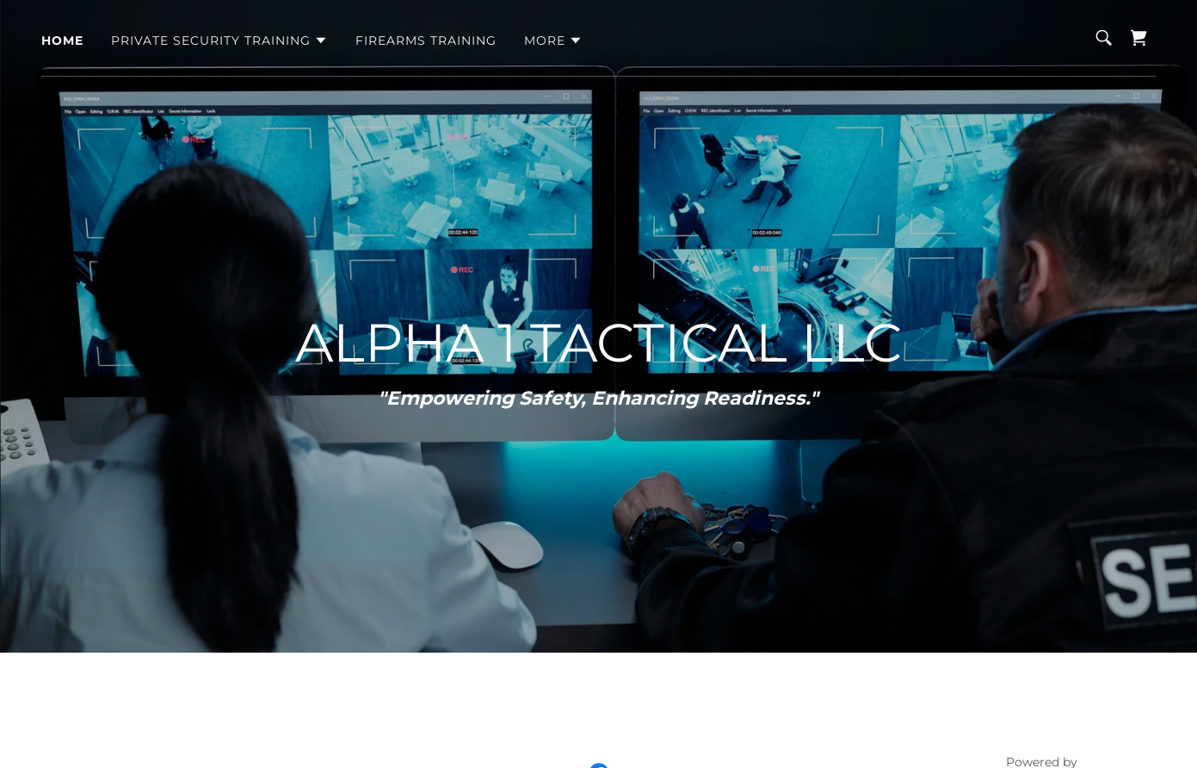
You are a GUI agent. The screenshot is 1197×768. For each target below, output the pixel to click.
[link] (1138, 38)
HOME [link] (62, 40)
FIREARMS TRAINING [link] (426, 40)
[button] (219, 40)
